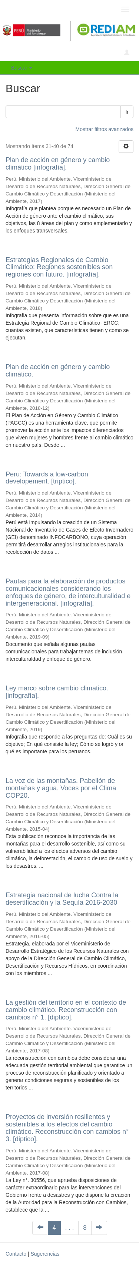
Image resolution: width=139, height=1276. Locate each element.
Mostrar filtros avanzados (104, 129)
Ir (127, 112)
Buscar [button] (21, 68)
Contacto (16, 1254)
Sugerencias (44, 1254)
